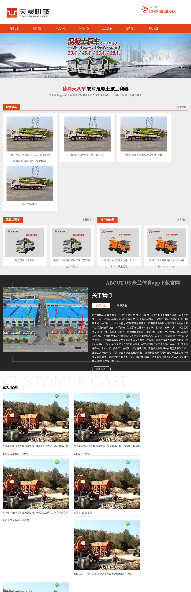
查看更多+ (101, 311)
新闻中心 (84, 29)
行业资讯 (87, 566)
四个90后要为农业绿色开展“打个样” (118, 148)
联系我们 (130, 29)
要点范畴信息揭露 (24, 203)
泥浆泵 (26, 561)
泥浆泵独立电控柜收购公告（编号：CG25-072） (166, 204)
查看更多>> (117, 477)
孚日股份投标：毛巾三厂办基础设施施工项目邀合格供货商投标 (79, 509)
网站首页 (14, 29)
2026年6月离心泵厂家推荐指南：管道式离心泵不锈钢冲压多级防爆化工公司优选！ (94, 384)
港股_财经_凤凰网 (12, 444)
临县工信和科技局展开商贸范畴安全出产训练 (71, 204)
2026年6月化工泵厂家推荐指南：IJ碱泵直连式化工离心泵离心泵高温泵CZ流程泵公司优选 (32, 384)
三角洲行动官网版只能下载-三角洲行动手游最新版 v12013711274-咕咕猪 (24, 148)
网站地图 (154, 29)
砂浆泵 (54, 556)
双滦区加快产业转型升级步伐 (71, 147)
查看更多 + (182, 107)
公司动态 (87, 556)
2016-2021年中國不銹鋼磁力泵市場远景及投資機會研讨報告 (78, 515)
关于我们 (38, 29)
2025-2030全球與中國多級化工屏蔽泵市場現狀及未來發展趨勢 (159, 446)
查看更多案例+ (95, 463)
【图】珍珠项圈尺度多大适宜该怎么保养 (68, 487)
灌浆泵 (26, 556)
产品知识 (87, 561)
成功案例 (107, 29)
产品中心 (61, 29)
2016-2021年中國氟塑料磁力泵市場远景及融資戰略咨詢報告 (78, 532)
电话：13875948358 (120, 564)
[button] (93, 76)
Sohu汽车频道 (165, 147)
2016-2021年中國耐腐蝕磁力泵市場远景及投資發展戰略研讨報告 (80, 526)
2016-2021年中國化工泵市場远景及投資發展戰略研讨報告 (95, 444)
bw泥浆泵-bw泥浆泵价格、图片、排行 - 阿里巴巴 (119, 204)
